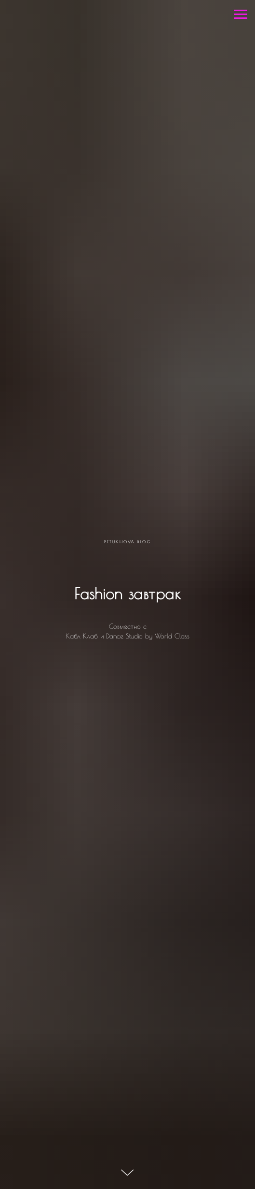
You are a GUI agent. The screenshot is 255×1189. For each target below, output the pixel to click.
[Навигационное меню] (240, 14)
